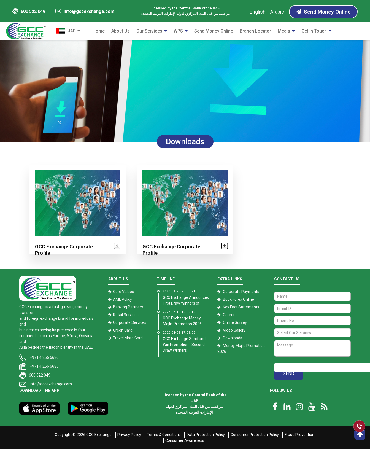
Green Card (123, 330)
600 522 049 (28, 11)
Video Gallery (234, 330)
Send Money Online (213, 31)
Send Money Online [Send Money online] (323, 12)
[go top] (359, 434)
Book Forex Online (238, 299)
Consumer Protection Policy (255, 434)
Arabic (277, 12)
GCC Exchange (99, 434)
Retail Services (126, 315)
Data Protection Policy (206, 434)
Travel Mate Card (128, 338)
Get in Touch (314, 31)
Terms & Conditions (164, 434)
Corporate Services (129, 322)
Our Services (149, 31)
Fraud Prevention (299, 434)
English (258, 12)
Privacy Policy (129, 434)
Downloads (232, 338)
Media (284, 31)
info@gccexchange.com (84, 11)
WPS (178, 31)
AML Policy (122, 299)
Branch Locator (255, 31)
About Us (120, 31)
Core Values (123, 291)
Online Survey (235, 322)
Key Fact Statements (241, 307)
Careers (230, 315)
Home (99, 31)
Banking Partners (128, 307)
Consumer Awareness (184, 440)
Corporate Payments (241, 291)
